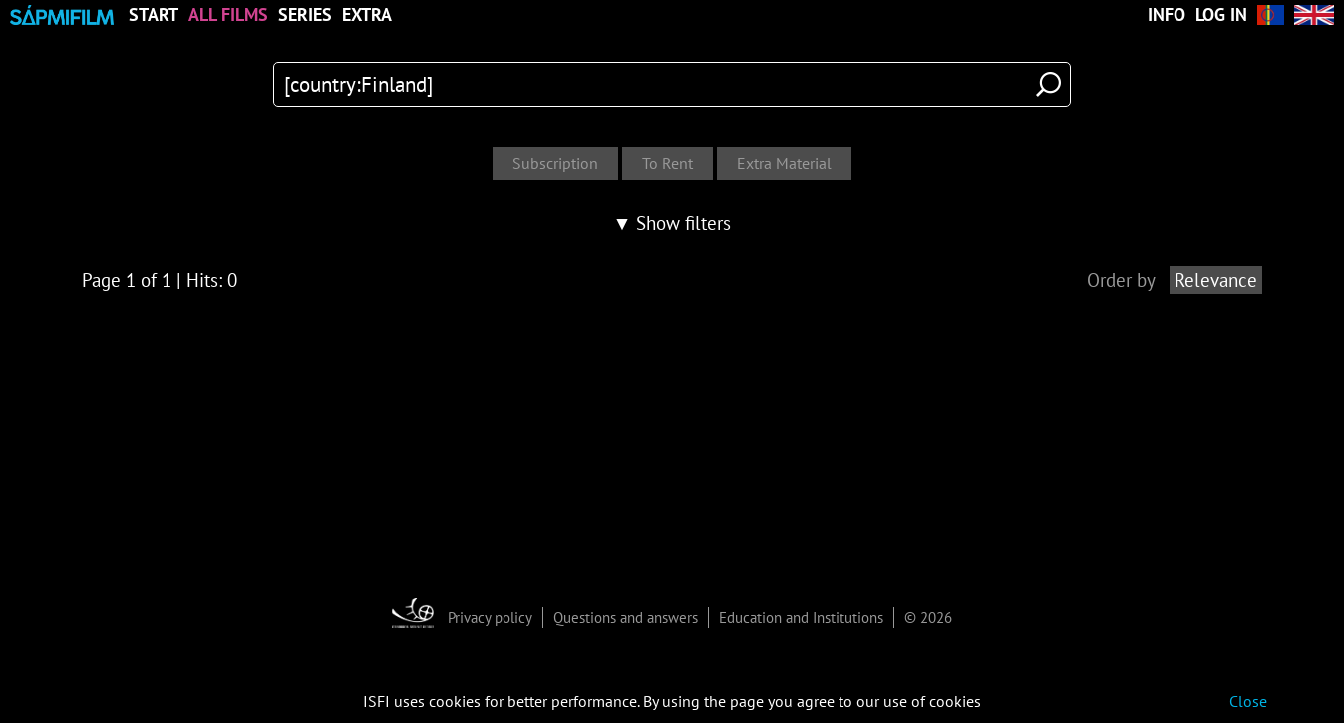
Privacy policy (490, 617)
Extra (367, 15)
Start (153, 15)
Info (1166, 15)
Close (1248, 701)
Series (305, 15)
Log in (1221, 15)
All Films (228, 15)
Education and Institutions (801, 617)
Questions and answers (625, 617)
